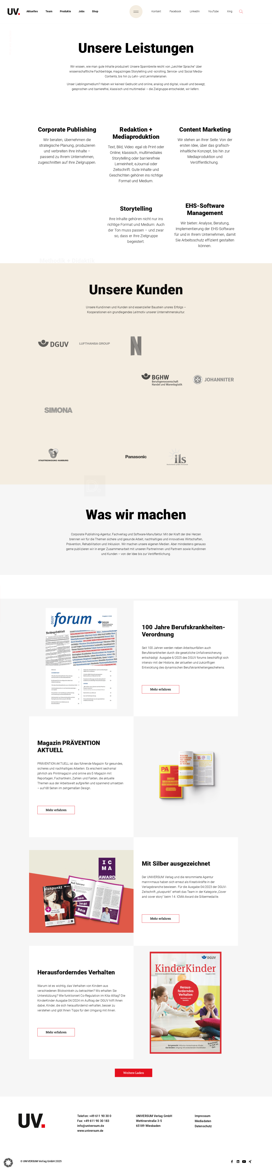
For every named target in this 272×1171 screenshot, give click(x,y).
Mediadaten (203, 1121)
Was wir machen (10, 609)
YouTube (213, 11)
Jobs (81, 11)
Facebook (175, 11)
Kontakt (156, 11)
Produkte (65, 11)
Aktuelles (32, 11)
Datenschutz (203, 1126)
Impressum (202, 1116)
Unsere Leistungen (11, 599)
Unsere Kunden (9, 604)
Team (49, 11)
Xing (229, 11)
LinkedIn (195, 11)
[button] (8, 1162)
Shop (95, 11)
